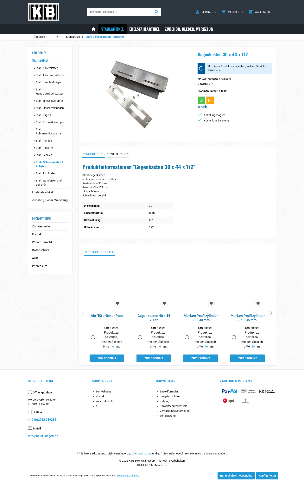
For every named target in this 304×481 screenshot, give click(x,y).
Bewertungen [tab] (118, 154)
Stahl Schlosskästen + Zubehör (49, 164)
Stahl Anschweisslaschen (51, 75)
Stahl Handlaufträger (48, 82)
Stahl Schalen (44, 155)
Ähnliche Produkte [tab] (99, 252)
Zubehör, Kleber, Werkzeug (50, 200)
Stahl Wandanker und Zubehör (49, 182)
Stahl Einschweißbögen (50, 107)
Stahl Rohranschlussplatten (49, 131)
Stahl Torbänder (45, 173)
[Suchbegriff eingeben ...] (119, 12)
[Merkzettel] (232, 12)
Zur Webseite (41, 226)
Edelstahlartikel (42, 192)
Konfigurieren (267, 475)
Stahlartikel (40, 60)
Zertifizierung (168, 415)
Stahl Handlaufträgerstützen (50, 91)
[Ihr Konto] (206, 12)
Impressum (39, 266)
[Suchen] (156, 12)
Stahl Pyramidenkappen (50, 122)
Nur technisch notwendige (236, 475)
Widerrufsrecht (42, 242)
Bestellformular (169, 391)
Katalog (164, 401)
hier (216, 70)
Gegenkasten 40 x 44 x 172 (153, 318)
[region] (136, 92)
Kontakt (37, 234)
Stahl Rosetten (45, 147)
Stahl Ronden (44, 140)
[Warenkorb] (259, 12)
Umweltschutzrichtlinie (173, 406)
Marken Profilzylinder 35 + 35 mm (248, 318)
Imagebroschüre (170, 396)
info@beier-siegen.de (43, 436)
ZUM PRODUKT (107, 358)
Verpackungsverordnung (175, 410)
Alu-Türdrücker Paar (107, 316)
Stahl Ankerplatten (47, 68)
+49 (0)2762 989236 (42, 420)
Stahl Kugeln (43, 115)
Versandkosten (142, 453)
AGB (35, 258)
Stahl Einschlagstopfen (50, 100)
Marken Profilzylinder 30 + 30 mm (201, 318)
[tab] (93, 154)
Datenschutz (40, 250)
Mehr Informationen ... (128, 475)
